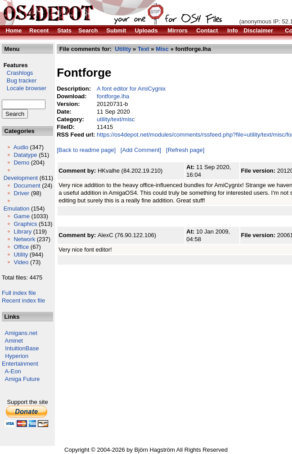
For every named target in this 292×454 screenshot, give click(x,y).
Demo (21, 162)
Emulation (17, 208)
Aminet (14, 340)
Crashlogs (17, 72)
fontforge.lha (113, 96)
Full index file (19, 292)
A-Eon (13, 371)
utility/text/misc (116, 119)
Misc (162, 49)
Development (21, 177)
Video (20, 262)
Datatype (25, 154)
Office (21, 246)
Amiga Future (22, 379)
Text (143, 49)
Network (24, 239)
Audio (20, 147)
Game (21, 216)
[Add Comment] (141, 150)
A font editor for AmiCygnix (131, 88)
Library (22, 231)
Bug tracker (19, 80)
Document (26, 185)
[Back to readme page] (86, 150)
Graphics (25, 223)
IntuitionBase (22, 348)
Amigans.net (21, 333)
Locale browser (24, 88)
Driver (21, 193)
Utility (20, 254)
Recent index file (23, 300)
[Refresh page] (185, 150)
